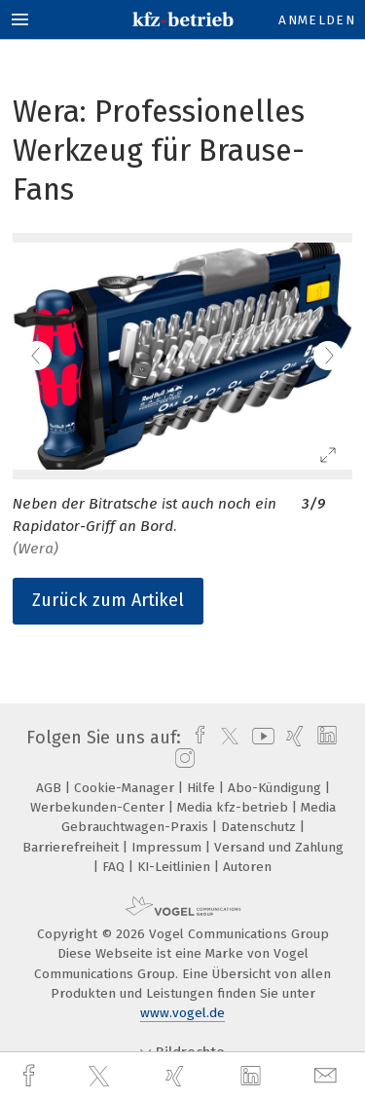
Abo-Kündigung (276, 787)
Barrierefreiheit (72, 847)
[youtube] (259, 737)
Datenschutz (260, 826)
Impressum (168, 847)
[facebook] (31, 1076)
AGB (50, 787)
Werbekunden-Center (99, 807)
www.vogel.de (182, 1013)
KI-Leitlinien (175, 866)
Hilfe (203, 787)
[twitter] (101, 1076)
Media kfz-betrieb (234, 807)
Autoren (247, 866)
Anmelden (316, 20)
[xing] (177, 1076)
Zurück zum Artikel (108, 600)
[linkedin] (253, 1076)
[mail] (328, 1076)
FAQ (115, 866)
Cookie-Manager (126, 787)
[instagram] (182, 759)
